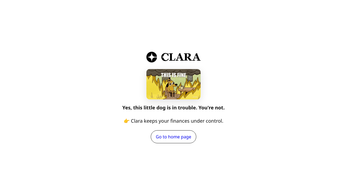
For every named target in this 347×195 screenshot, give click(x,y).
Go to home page (173, 137)
